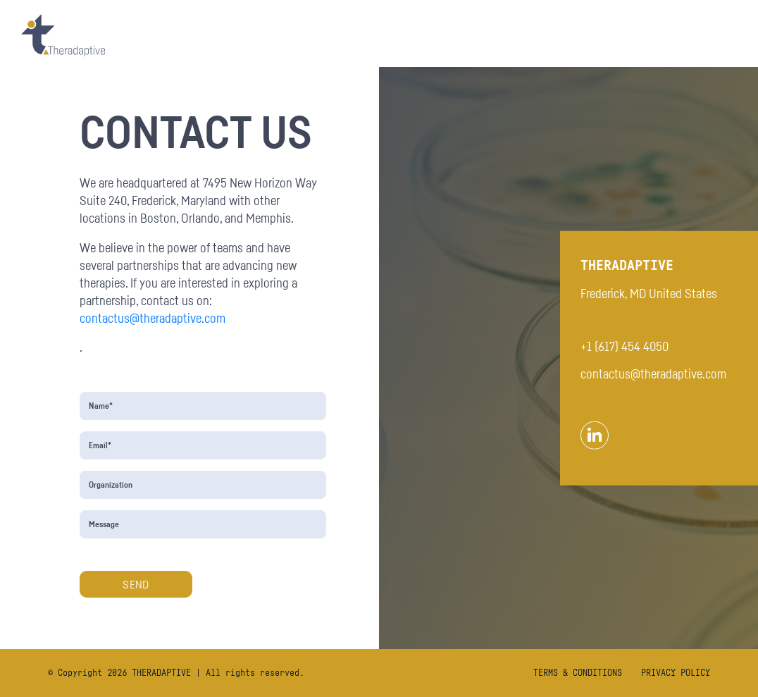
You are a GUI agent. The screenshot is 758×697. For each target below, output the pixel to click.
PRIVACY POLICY (675, 672)
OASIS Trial (396, 35)
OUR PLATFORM (235, 35)
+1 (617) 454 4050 (624, 346)
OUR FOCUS (319, 35)
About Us (587, 35)
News (648, 35)
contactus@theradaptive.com (152, 318)
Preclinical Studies (494, 35)
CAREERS (707, 35)
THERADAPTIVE (161, 672)
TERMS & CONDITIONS (577, 672)
